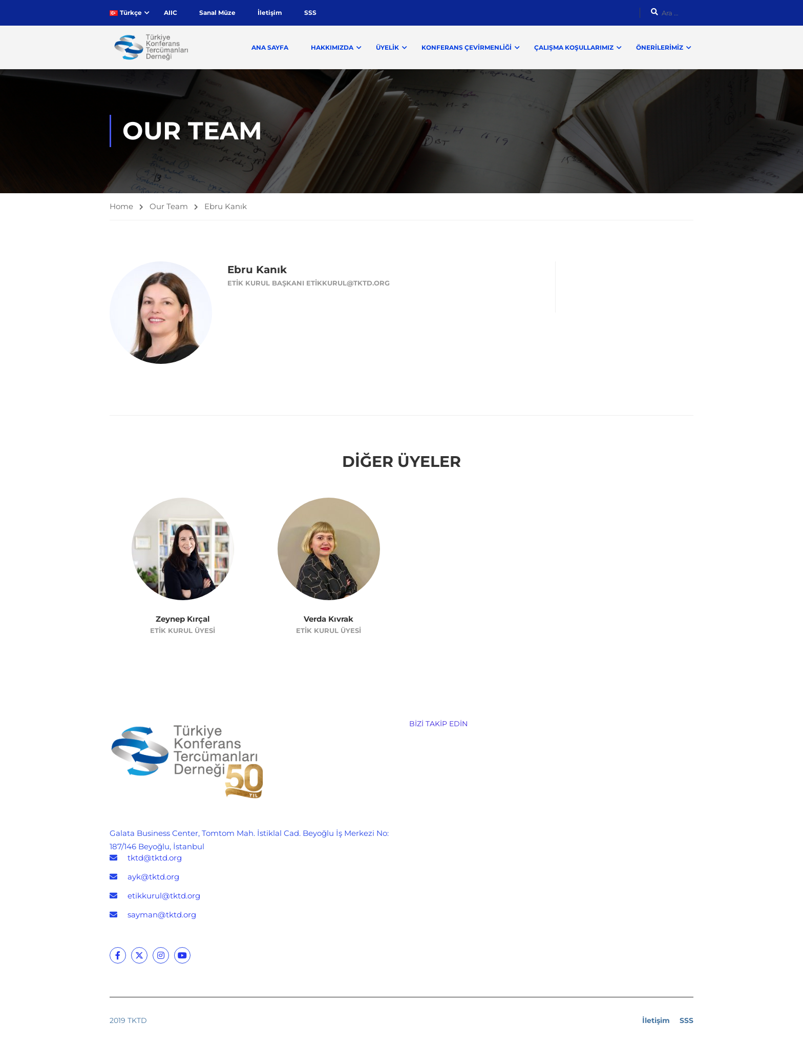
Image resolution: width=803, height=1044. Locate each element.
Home (121, 207)
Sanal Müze (217, 12)
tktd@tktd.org (155, 859)
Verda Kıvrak (328, 619)
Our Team (169, 207)
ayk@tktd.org (153, 878)
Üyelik (387, 47)
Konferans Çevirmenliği (466, 47)
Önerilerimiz (659, 47)
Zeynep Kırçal (183, 619)
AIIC (170, 12)
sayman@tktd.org (162, 915)
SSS (310, 12)
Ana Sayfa (269, 47)
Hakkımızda (332, 47)
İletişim (270, 12)
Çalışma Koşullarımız (574, 47)
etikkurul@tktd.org (164, 897)
